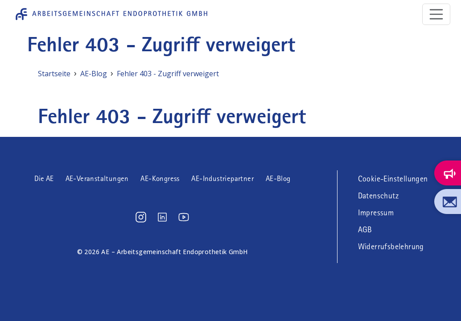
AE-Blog (278, 178)
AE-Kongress (159, 178)
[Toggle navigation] (436, 14)
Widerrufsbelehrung (391, 246)
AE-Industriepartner (222, 178)
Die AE (44, 178)
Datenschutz (378, 196)
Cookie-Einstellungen (393, 179)
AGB (365, 230)
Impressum (376, 213)
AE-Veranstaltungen (97, 178)
